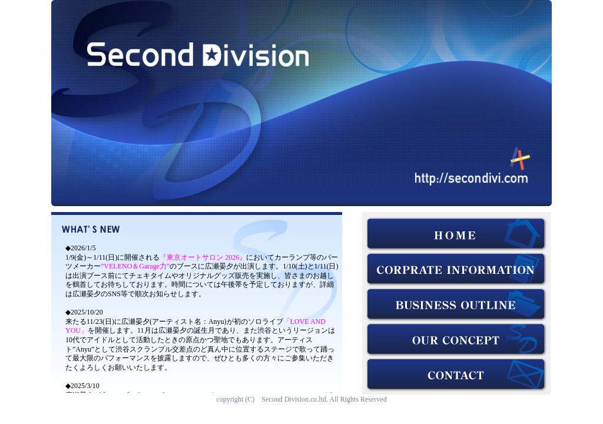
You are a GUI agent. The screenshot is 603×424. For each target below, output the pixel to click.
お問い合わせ (456, 375)
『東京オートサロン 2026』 (203, 257)
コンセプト (456, 340)
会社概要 (456, 269)
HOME (456, 234)
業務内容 (456, 304)
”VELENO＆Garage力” (135, 266)
